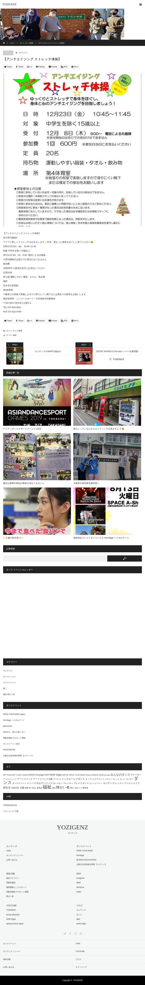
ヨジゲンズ (7, 671)
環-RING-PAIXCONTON (86, 860)
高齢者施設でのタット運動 (14, 738)
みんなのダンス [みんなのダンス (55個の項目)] (120, 774)
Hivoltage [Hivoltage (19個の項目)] (40, 775)
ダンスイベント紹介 (11, 744)
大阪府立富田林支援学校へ (86, 483)
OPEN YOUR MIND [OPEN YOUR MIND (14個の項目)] (77, 775)
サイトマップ (81, 967)
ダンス (8, 53)
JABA (8, 851)
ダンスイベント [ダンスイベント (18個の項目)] (19, 783)
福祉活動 (7, 959)
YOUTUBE (80, 951)
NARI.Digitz (81, 924)
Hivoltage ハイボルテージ (13, 720)
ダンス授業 (17, 331)
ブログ (78, 959)
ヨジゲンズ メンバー (14, 855)
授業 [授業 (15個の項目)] (27, 788)
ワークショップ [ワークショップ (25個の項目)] (131, 783)
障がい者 (10, 896)
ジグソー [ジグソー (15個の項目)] (108, 779)
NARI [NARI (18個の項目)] (46, 775)
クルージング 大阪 (10, 811)
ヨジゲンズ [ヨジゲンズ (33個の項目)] (109, 783)
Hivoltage (80, 855)
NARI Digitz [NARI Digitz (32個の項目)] (56, 774)
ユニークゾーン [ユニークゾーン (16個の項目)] (95, 783)
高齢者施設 (11, 883)
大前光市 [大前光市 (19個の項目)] (15, 788)
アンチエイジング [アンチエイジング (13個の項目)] (10, 779)
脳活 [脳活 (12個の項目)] (54, 788)
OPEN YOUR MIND (84, 851)
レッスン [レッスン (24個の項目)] (119, 783)
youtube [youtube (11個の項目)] (107, 775)
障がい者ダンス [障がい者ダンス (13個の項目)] (76, 788)
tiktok (78, 883)
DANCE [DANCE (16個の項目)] (31, 775)
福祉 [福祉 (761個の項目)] (47, 786)
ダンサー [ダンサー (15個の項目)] (130, 779)
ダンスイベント (9, 682)
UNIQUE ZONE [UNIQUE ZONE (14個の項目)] (97, 775)
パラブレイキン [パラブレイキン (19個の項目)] (55, 783)
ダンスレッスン (9, 676)
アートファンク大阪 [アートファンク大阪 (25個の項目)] (43, 779)
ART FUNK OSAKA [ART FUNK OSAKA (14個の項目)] (20, 775)
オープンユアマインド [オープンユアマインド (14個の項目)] (95, 779)
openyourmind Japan (15, 924)
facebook (80, 887)
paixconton (7, 726)
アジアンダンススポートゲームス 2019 (22, 428)
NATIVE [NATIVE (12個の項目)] (65, 775)
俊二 (5, 688)
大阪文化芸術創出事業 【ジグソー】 (18, 756)
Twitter (64, 933)
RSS (80, 933)
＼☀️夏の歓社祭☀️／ (13, 538)
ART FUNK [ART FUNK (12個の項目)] (7, 775)
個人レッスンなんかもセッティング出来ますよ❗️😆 (98, 428)
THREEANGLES (10, 805)
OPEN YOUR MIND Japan (14, 714)
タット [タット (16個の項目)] (123, 779)
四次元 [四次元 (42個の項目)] (7, 787)
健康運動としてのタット (16, 887)
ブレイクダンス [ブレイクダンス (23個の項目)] (81, 783)
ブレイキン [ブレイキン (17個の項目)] (68, 783)
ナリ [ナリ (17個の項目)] (29, 783)
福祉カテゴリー (12, 878)
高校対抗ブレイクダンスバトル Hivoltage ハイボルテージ (101, 538)
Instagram (75, 933)
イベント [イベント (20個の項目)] (57, 779)
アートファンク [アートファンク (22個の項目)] (24, 779)
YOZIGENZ (9, 4)
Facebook (70, 933)
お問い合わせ (11, 860)
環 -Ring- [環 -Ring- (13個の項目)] (32, 788)
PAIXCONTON (9, 750)
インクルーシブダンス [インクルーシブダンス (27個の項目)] (73, 779)
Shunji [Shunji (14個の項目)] (88, 775)
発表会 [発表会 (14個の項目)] (39, 788)
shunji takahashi (13, 915)
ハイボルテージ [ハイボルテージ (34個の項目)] (40, 783)
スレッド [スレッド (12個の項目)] (116, 779)
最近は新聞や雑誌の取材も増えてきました (23, 483)
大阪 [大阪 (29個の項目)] (22, 787)
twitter (78, 892)
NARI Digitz (11, 919)
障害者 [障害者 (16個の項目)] (85, 788)
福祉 (15, 335)
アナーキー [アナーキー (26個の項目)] (136, 775)
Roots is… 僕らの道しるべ (14, 732)
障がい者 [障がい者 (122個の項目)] (63, 787)
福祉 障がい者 (9, 694)
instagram (80, 878)
